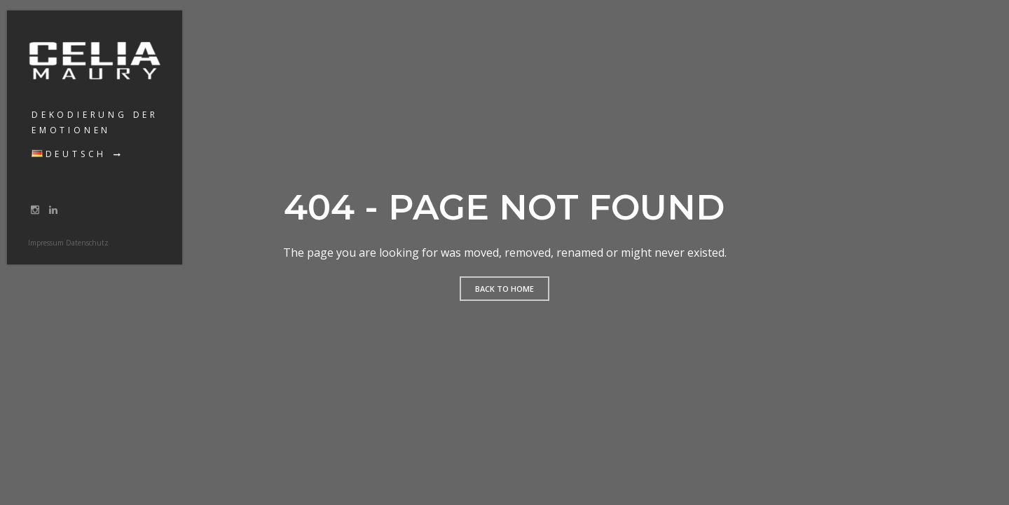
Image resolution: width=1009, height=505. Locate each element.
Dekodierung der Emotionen (95, 122)
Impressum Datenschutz (68, 243)
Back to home (504, 288)
